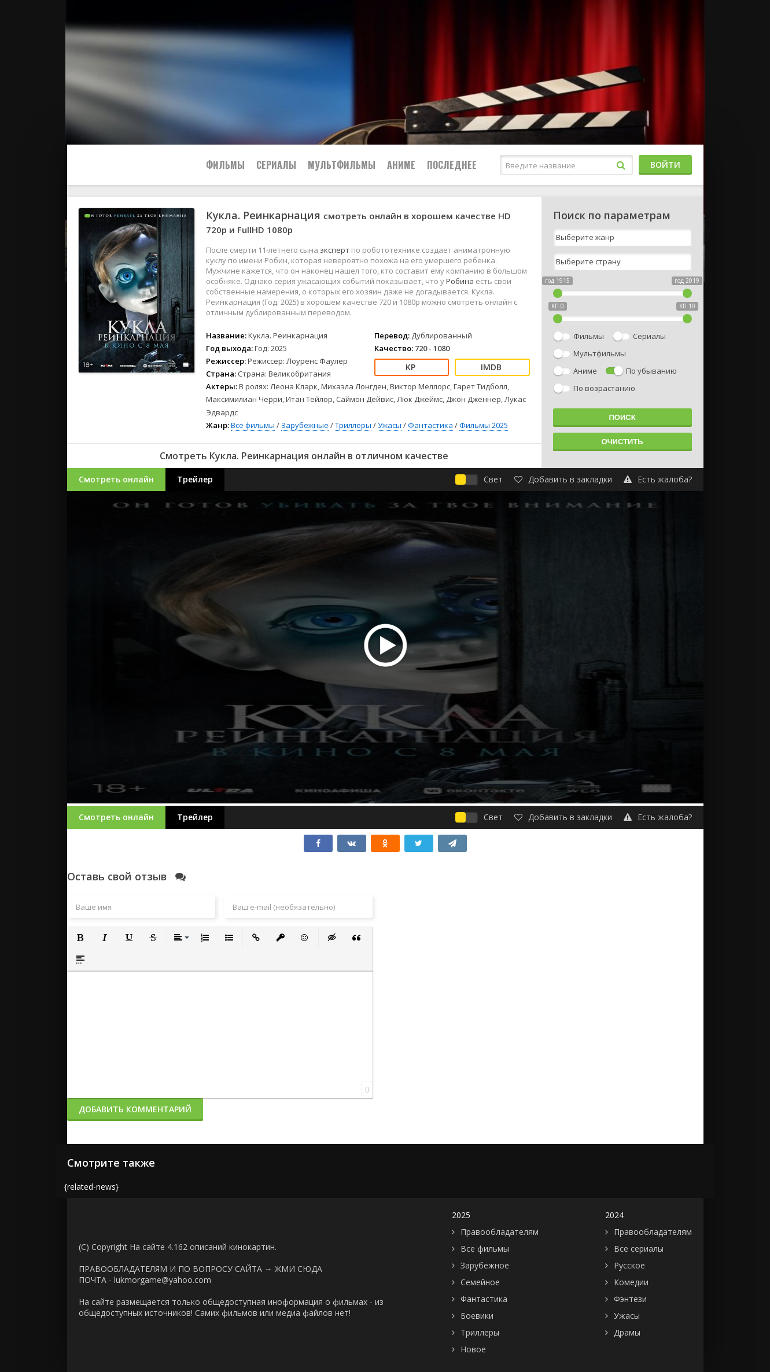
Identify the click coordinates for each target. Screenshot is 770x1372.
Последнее (452, 165)
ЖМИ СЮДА (298, 1268)
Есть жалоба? (658, 479)
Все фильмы (253, 425)
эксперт (335, 250)
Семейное (480, 1282)
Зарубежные (305, 425)
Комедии (631, 1282)
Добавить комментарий (135, 1109)
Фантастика (430, 425)
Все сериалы (639, 1248)
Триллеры (353, 425)
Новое (473, 1349)
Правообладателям (499, 1231)
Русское (629, 1265)
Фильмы (225, 165)
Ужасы (389, 425)
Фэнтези (630, 1298)
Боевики (476, 1315)
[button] (80, 938)
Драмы (627, 1332)
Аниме (401, 165)
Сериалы (276, 165)
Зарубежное (484, 1265)
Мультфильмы (341, 165)
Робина (461, 281)
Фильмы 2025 (483, 425)
